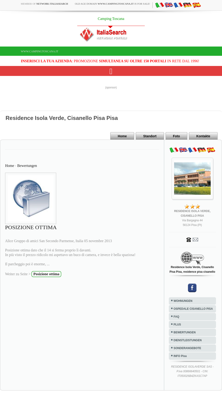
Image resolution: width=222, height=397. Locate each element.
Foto (176, 136)
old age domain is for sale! (112, 3)
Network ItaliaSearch (52, 3)
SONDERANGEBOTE (187, 348)
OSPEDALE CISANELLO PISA (193, 308)
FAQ (176, 316)
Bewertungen (27, 166)
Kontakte (203, 136)
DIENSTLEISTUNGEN (188, 340)
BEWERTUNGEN (185, 332)
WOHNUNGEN (183, 301)
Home (122, 136)
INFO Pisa (180, 356)
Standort (150, 136)
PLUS (177, 324)
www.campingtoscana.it (39, 51)
